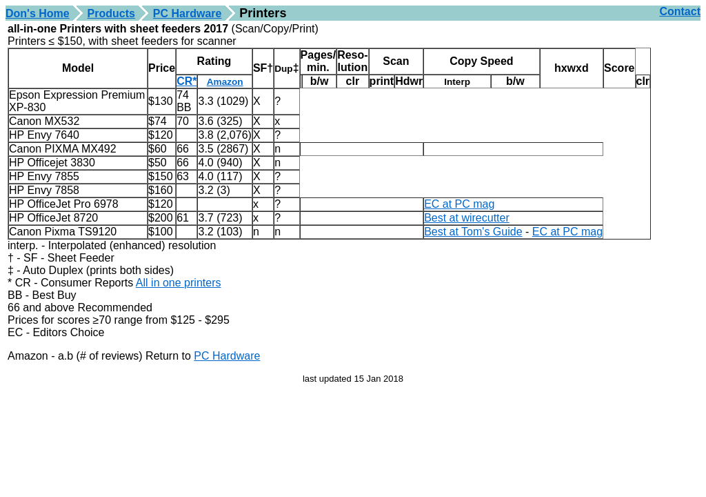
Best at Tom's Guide (473, 231)
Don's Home (38, 13)
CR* (186, 81)
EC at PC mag (459, 204)
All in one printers (178, 283)
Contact (679, 11)
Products (111, 13)
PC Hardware (187, 13)
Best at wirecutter (467, 218)
